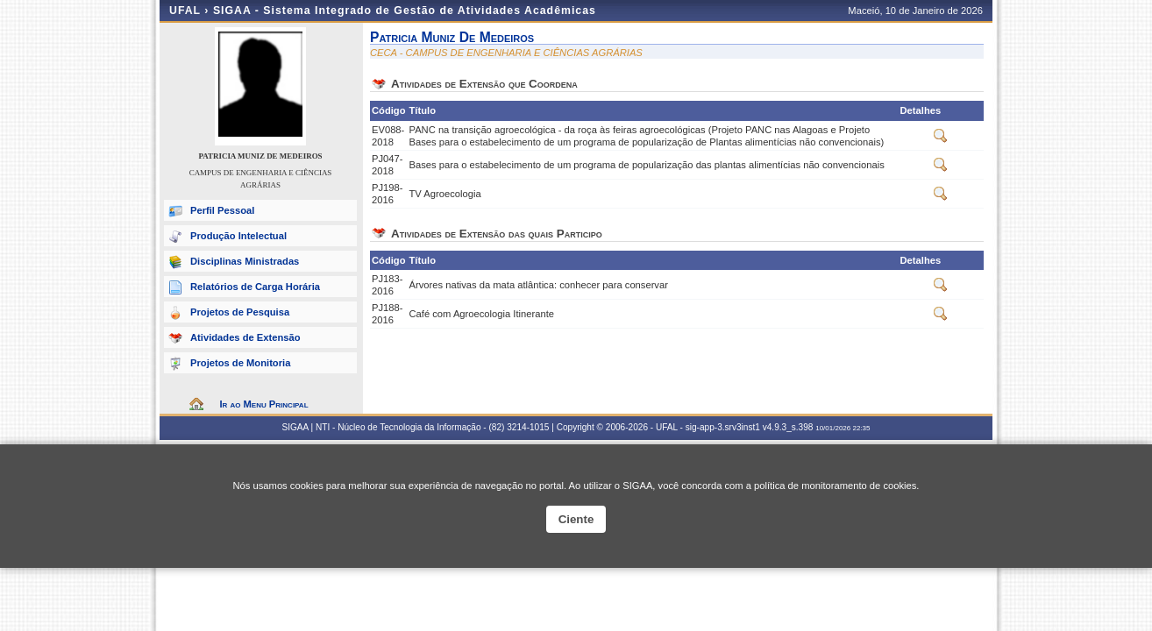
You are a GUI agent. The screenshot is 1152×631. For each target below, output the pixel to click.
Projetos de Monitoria (240, 363)
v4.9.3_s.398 (788, 427)
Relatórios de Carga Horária (255, 286)
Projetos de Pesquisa (239, 312)
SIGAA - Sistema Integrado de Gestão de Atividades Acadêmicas (404, 10)
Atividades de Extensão (245, 337)
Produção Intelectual (238, 235)
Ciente (576, 519)
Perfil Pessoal (222, 210)
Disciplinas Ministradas (244, 261)
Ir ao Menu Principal (263, 404)
